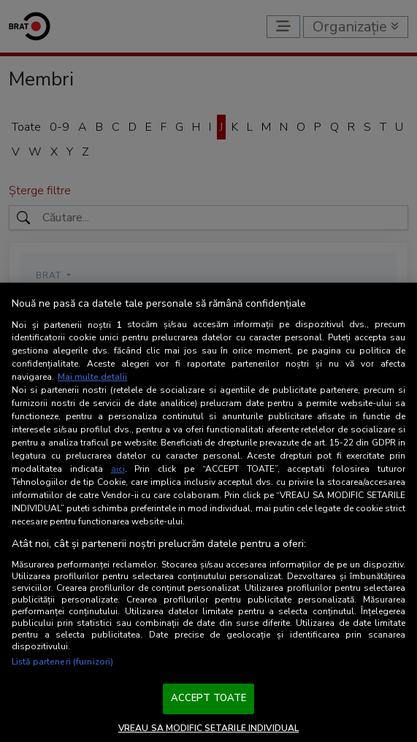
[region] (208, 512)
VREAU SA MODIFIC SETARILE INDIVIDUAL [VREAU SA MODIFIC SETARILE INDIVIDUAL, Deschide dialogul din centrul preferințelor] (208, 728)
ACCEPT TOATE (209, 698)
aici (118, 469)
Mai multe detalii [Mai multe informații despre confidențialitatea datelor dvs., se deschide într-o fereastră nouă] (92, 377)
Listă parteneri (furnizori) (62, 662)
